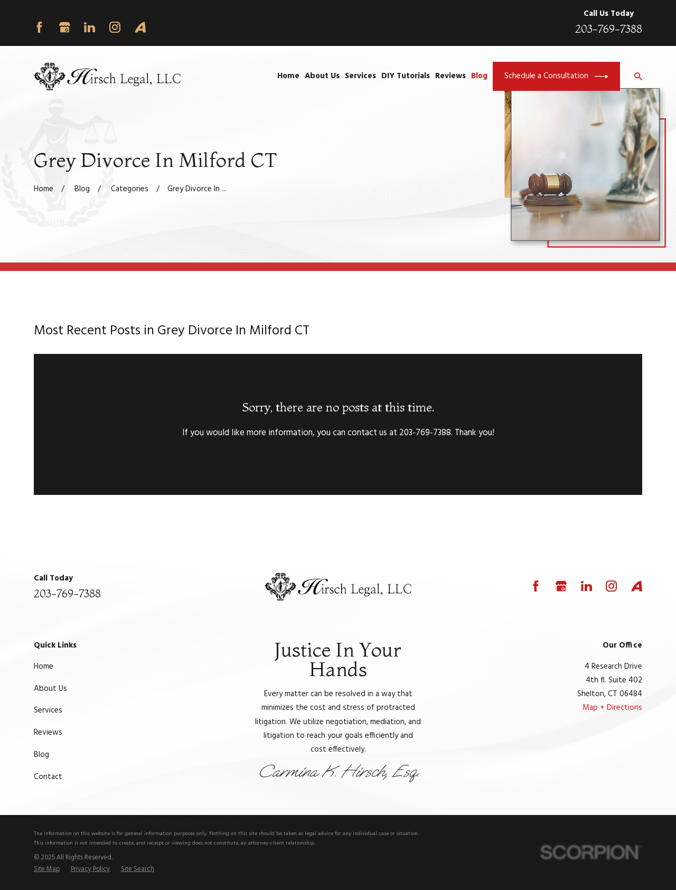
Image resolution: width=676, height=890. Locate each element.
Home (43, 666)
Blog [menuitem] (479, 76)
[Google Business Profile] (64, 27)
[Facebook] (39, 27)
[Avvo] (140, 27)
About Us (50, 688)
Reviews (48, 732)
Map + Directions (612, 707)
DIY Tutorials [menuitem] (405, 76)
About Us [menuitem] (322, 76)
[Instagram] (114, 27)
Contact (48, 777)
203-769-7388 (608, 28)
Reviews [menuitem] (450, 76)
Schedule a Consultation (556, 76)
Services (48, 710)
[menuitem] (47, 870)
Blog (41, 754)
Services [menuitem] (360, 76)
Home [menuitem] (288, 76)
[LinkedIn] (89, 27)
